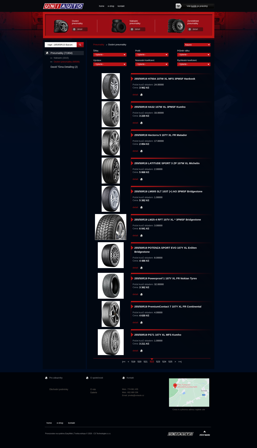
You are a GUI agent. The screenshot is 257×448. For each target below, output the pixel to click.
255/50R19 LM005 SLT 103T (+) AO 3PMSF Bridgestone (168, 191)
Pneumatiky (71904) (61, 53)
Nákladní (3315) (61, 58)
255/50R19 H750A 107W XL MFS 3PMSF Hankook (164, 78)
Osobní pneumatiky (77, 22)
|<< (123, 361)
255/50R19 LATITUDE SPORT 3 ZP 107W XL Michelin (167, 163)
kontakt (121, 6)
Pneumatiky (98, 44)
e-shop (111, 6)
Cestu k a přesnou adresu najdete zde (188, 409)
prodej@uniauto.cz (136, 395)
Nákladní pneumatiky (135, 22)
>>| (180, 361)
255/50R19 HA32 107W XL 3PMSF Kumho (159, 106)
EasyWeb (69, 434)
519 (133, 361)
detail (79, 29)
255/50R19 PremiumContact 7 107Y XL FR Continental (167, 306)
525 (170, 361)
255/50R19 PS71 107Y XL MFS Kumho (157, 334)
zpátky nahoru (204, 433)
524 (164, 361)
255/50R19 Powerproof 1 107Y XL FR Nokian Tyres (165, 278)
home (101, 6)
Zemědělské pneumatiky (193, 22)
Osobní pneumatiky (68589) (67, 62)
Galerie (93, 392)
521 (145, 361)
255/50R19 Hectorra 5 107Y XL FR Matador (160, 135)
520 (139, 361)
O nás (93, 389)
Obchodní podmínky (58, 389)
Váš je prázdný (197, 6)
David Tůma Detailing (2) (64, 66)
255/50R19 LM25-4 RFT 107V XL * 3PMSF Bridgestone (167, 219)
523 (158, 361)
